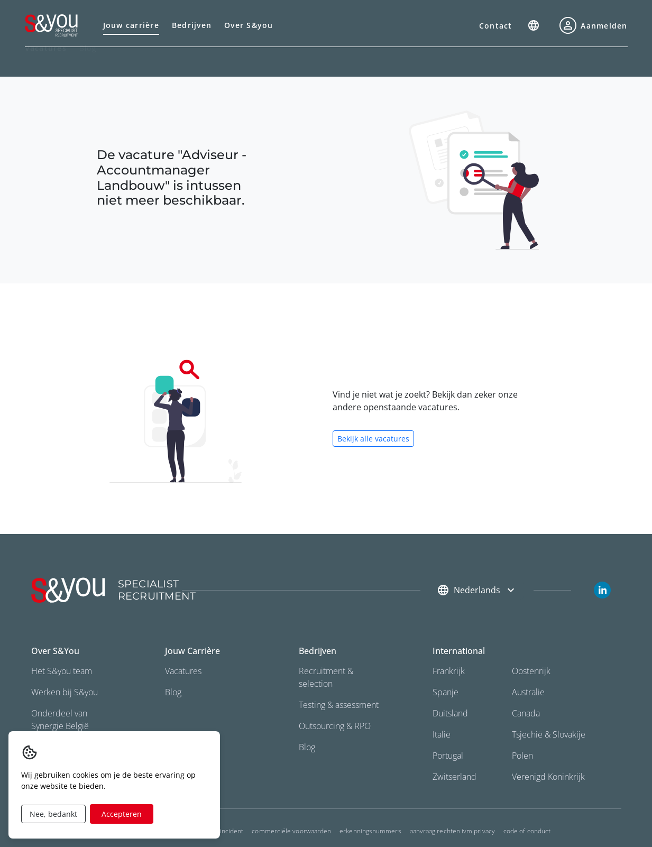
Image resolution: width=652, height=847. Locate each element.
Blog (87, 61)
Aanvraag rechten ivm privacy (452, 830)
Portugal (448, 755)
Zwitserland (454, 776)
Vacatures (183, 671)
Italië (442, 734)
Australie (528, 692)
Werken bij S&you (64, 692)
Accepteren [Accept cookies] (122, 814)
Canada (526, 713)
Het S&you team (61, 671)
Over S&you (248, 25)
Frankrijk (449, 671)
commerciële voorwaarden (291, 830)
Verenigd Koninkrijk (548, 776)
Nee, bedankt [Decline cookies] (53, 814)
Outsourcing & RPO (335, 726)
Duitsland (450, 713)
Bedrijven (192, 25)
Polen (522, 755)
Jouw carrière (131, 25)
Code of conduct (526, 830)
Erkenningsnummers (370, 830)
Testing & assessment (339, 705)
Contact (495, 26)
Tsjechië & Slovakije (548, 734)
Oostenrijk (531, 671)
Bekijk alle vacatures (373, 439)
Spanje (445, 692)
